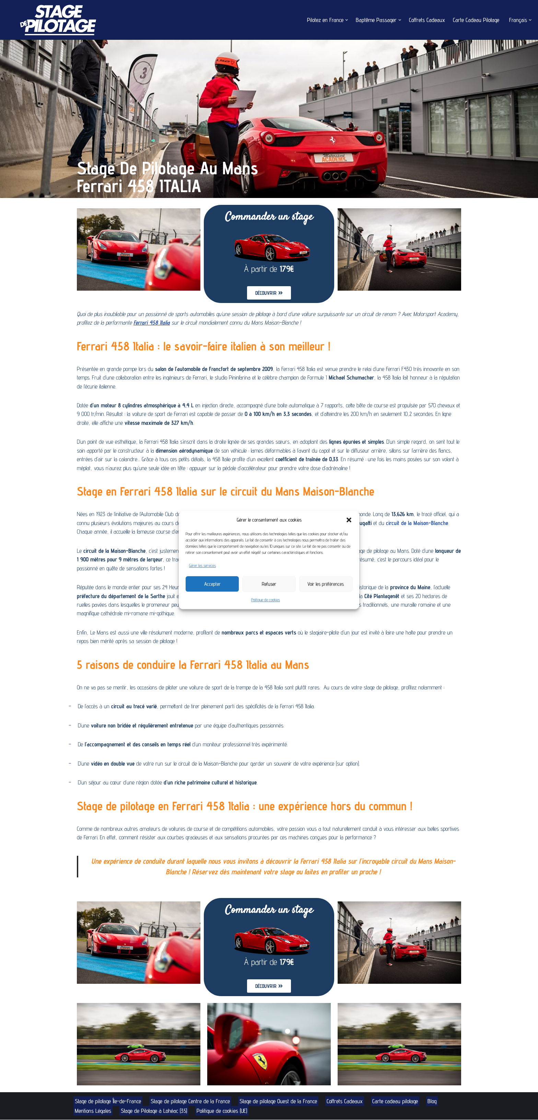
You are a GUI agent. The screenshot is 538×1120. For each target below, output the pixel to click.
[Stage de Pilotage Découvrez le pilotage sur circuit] (56, 20)
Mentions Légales (93, 1111)
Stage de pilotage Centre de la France (192, 1101)
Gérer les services (202, 565)
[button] (349, 520)
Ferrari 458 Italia (175, 322)
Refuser (269, 584)
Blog (436, 1101)
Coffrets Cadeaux (426, 19)
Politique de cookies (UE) (223, 1111)
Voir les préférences (325, 584)
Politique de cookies (265, 599)
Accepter (212, 584)
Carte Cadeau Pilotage (475, 19)
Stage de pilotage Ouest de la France (281, 1101)
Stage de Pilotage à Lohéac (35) (155, 1111)
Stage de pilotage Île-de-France (108, 1101)
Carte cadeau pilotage (398, 1101)
